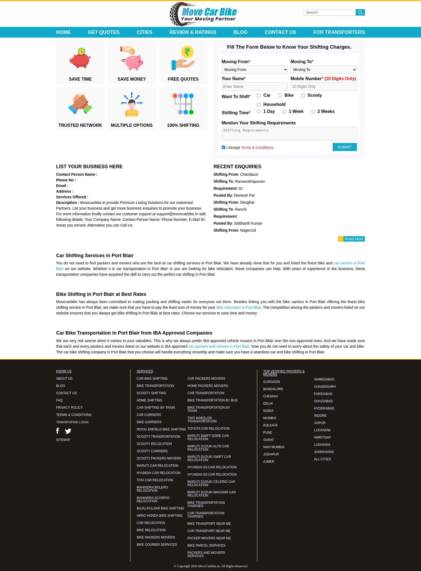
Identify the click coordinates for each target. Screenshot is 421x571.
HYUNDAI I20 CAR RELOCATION (212, 474)
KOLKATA (270, 425)
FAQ (59, 400)
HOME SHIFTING (149, 400)
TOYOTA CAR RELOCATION (208, 428)
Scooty (315, 95)
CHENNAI (270, 396)
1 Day (269, 111)
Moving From (236, 61)
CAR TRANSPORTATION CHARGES (205, 514)
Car (267, 95)
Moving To (302, 61)
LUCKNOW (322, 430)
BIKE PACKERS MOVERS (156, 537)
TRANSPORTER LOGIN (72, 422)
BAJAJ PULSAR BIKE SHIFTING (160, 508)
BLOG (60, 386)
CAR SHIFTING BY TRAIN (156, 408)
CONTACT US (66, 393)
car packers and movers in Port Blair (218, 346)
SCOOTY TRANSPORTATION (158, 437)
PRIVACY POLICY (69, 408)
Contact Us (280, 32)
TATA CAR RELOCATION (155, 480)
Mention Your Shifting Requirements (259, 123)
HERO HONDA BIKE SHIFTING (160, 516)
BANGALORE (273, 389)
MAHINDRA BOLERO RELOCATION (152, 489)
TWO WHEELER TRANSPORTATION (202, 419)
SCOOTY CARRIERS (152, 451)
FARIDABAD (323, 394)
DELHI (268, 403)
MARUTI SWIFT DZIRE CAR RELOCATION (208, 437)
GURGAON (271, 382)
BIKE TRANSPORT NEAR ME (209, 524)
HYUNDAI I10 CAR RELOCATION (212, 467)
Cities (145, 32)
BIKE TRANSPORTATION (155, 386)
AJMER (268, 462)
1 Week (296, 111)
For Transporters (339, 32)
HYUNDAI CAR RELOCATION (158, 473)
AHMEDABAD (324, 379)
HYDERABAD (324, 408)
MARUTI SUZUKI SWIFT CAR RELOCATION (209, 458)
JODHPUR (271, 454)
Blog (241, 32)
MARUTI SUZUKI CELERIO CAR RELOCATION (211, 483)
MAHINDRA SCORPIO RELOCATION (153, 499)
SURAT (268, 440)
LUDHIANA (322, 445)
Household (274, 104)
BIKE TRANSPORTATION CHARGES (206, 504)
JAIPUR (320, 423)
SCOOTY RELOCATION (154, 444)
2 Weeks (326, 111)
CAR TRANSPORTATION (205, 393)
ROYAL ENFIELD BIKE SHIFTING (161, 429)
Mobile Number (323, 78)
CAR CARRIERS (149, 415)
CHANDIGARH (325, 387)
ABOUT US (64, 378)
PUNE (267, 432)
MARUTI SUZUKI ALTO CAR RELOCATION (208, 447)
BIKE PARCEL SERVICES (206, 545)
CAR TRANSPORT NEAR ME (208, 531)
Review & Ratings (193, 32)
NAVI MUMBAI (273, 447)
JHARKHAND (324, 452)
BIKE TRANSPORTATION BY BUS (212, 400)
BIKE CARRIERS (149, 422)
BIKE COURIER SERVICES (157, 545)
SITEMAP (63, 440)
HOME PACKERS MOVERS (207, 386)
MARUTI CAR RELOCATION (157, 466)
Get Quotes (103, 32)
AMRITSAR (322, 437)
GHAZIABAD (323, 401)
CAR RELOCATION (151, 523)
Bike (289, 95)
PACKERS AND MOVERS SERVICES (206, 554)
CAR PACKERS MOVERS (206, 378)
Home (63, 32)
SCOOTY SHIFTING (151, 393)
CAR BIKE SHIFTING (152, 378)
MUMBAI (269, 418)
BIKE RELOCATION (151, 530)
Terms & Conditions (257, 147)
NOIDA (268, 411)
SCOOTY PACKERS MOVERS (159, 458)
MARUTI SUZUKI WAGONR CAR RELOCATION (211, 493)
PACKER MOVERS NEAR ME (209, 538)
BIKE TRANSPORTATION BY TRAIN (208, 409)
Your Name (234, 78)
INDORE (320, 416)
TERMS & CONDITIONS (74, 415)
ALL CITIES (322, 459)
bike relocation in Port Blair (238, 307)
